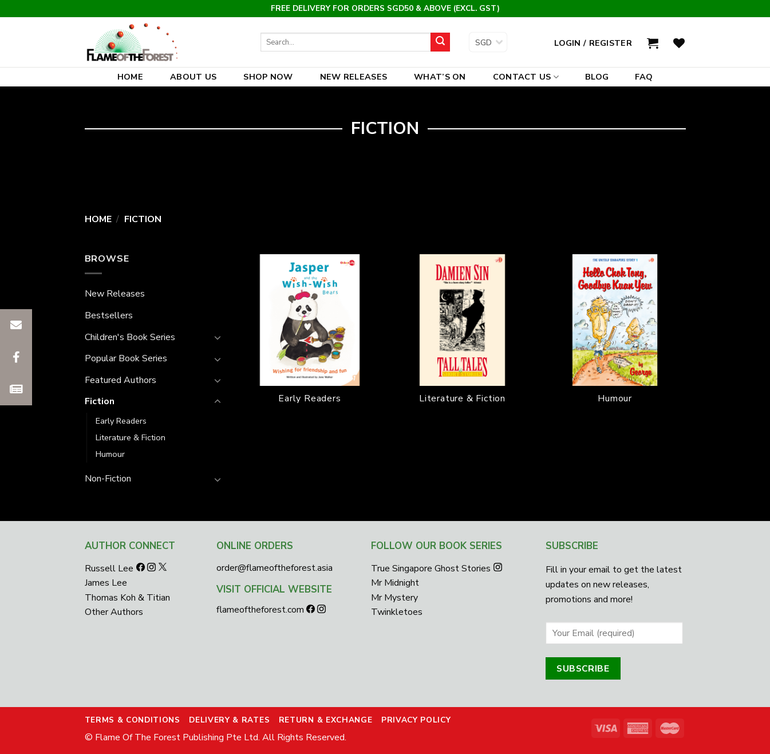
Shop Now (268, 76)
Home (130, 76)
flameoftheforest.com (261, 609)
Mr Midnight (395, 583)
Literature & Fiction (130, 437)
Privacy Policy (416, 719)
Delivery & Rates (229, 719)
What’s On (440, 76)
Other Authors (114, 612)
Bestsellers (109, 315)
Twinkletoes (396, 612)
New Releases (353, 76)
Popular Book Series (126, 358)
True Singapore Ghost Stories (431, 568)
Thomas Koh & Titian (127, 597)
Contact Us (526, 76)
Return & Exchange (326, 719)
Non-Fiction (108, 478)
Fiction (99, 401)
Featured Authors (120, 380)
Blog (597, 76)
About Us (193, 76)
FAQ (644, 76)
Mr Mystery (394, 597)
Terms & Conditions (132, 719)
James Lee (106, 583)
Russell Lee (110, 568)
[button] (16, 389)
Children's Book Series (130, 337)
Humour (110, 454)
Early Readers (121, 421)
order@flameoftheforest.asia (274, 568)
